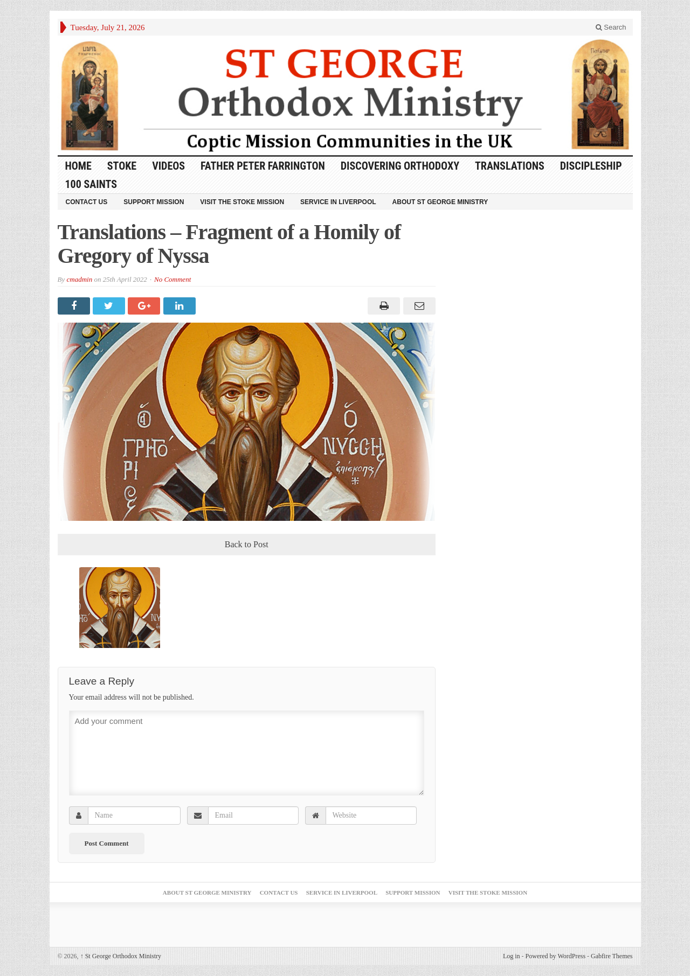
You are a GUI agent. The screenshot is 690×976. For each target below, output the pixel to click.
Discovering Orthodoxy (400, 165)
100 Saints (91, 184)
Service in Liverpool (338, 202)
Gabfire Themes (611, 956)
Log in (511, 956)
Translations (509, 165)
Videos (168, 165)
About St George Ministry (440, 202)
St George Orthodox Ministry (120, 956)
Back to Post (246, 544)
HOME (78, 165)
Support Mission (153, 202)
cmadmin (79, 279)
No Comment (172, 279)
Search (611, 27)
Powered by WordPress (555, 956)
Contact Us (87, 202)
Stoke (121, 165)
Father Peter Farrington (263, 165)
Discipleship (591, 165)
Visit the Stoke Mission (242, 202)
